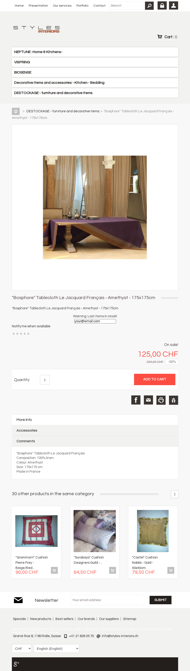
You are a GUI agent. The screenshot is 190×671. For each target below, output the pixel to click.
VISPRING (22, 62)
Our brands (86, 619)
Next (174, 494)
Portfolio (82, 5)
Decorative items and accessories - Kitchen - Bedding (59, 83)
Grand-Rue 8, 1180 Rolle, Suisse (37, 636)
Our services (62, 5)
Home (19, 5)
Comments (25, 441)
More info (24, 420)
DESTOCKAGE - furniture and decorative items (53, 93)
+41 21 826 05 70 (81, 636)
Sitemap (129, 619)
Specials (19, 619)
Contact (99, 5)
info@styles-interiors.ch (120, 636)
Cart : (170, 37)
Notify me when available (31, 326)
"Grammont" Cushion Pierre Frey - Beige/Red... (32, 563)
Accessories (26, 430)
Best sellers (64, 619)
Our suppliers (109, 619)
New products (40, 619)
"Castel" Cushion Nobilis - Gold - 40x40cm (145, 563)
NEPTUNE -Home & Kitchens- (38, 52)
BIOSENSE (22, 72)
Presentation (38, 5)
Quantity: (22, 380)
